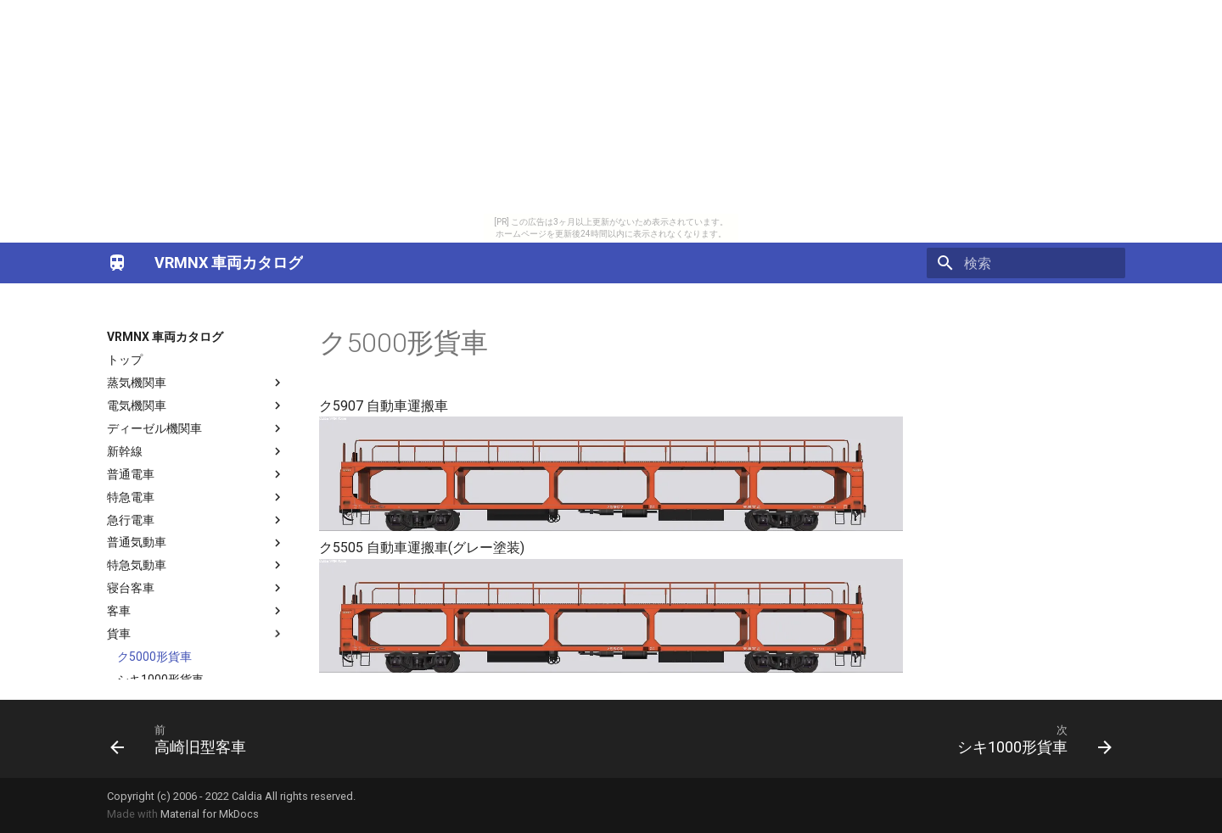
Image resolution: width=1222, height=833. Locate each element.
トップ (125, 359)
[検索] (1026, 263)
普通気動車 (196, 543)
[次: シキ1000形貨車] (1029, 738)
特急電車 (196, 497)
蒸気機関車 (196, 382)
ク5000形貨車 (154, 656)
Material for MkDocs (209, 814)
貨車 (196, 633)
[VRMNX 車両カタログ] (117, 263)
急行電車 (196, 520)
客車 (196, 610)
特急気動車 (196, 565)
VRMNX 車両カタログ (165, 337)
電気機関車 (196, 405)
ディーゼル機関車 (196, 428)
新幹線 (196, 451)
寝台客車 (196, 587)
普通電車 (196, 474)
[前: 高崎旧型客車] (183, 738)
